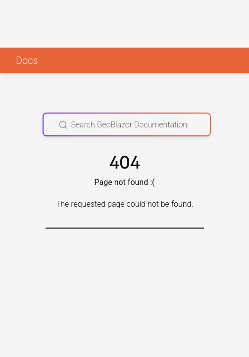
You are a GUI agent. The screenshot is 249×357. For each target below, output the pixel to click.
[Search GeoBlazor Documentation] (127, 124)
